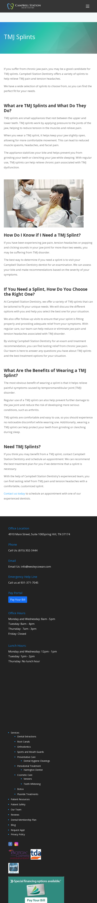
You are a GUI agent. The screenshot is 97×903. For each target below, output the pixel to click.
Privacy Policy (18, 834)
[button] (87, 6)
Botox (20, 789)
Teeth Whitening (32, 783)
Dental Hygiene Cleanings (37, 760)
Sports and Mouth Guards (30, 751)
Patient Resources (20, 799)
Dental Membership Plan (23, 819)
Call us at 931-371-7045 (23, 582)
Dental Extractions (26, 736)
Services (15, 732)
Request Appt (18, 830)
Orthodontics (24, 746)
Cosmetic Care (24, 774)
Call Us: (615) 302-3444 (22, 550)
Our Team (16, 809)
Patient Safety (18, 804)
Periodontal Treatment (29, 765)
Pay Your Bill (17, 599)
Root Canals (23, 741)
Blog (13, 824)
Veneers (28, 778)
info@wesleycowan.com (36, 566)
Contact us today (14, 493)
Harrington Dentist (33, 769)
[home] (23, 6)
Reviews (15, 814)
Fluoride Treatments (27, 794)
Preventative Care (26, 757)
